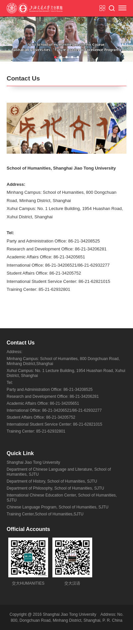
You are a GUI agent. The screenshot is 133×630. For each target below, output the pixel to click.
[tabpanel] (66, 39)
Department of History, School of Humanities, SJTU (52, 481)
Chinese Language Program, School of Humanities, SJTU (57, 507)
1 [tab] (55, 57)
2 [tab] (61, 57)
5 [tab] (78, 57)
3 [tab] (66, 57)
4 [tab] (72, 57)
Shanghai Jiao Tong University (33, 462)
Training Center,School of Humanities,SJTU (45, 514)
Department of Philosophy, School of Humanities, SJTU (55, 488)
